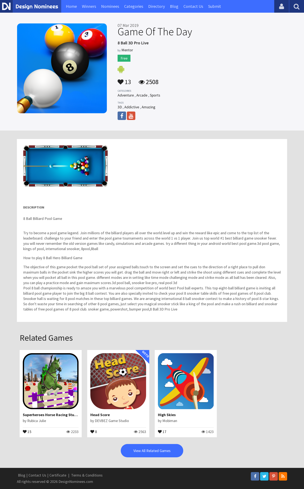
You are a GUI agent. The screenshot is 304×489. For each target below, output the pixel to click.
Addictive (131, 107)
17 (162, 431)
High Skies (167, 414)
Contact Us (193, 6)
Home (71, 6)
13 (124, 80)
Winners (89, 6)
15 (27, 431)
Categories (133, 6)
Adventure (126, 95)
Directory (156, 6)
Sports (155, 95)
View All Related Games (152, 450)
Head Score (100, 414)
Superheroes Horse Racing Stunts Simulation (61, 414)
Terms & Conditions (87, 475)
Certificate (57, 475)
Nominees (110, 6)
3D (120, 107)
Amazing (148, 107)
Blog (174, 6)
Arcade (141, 95)
